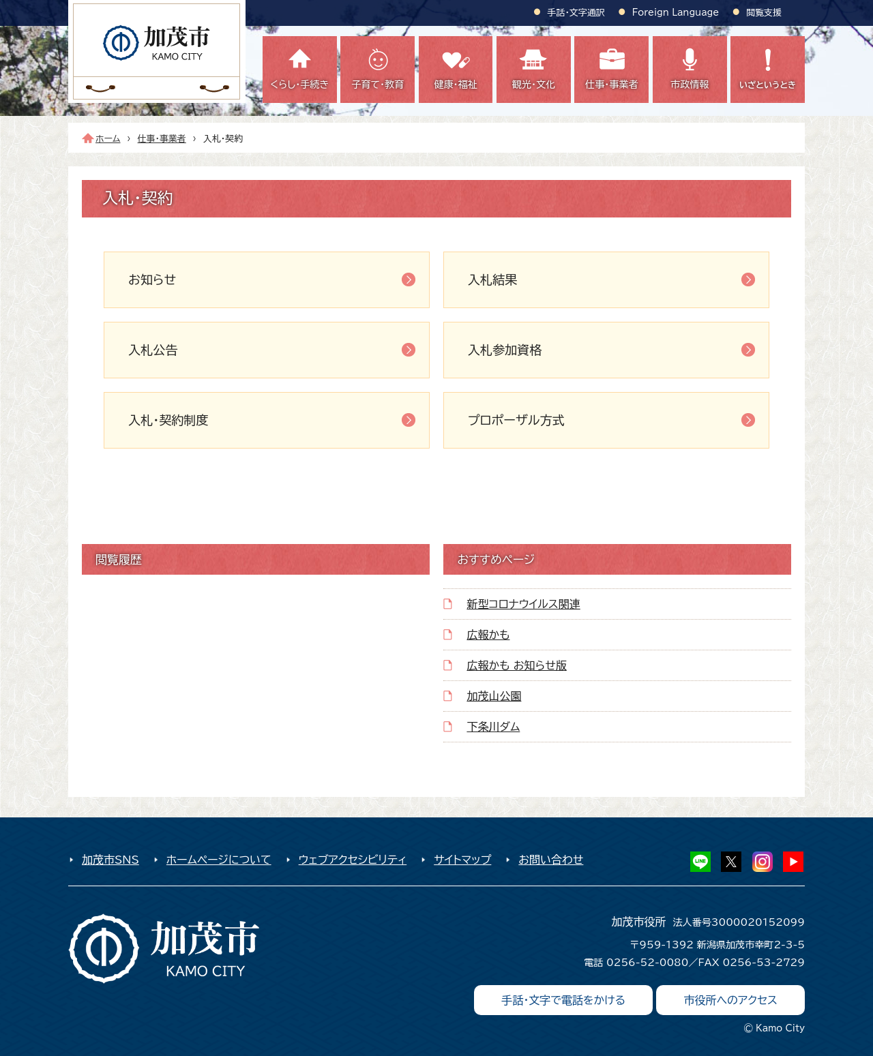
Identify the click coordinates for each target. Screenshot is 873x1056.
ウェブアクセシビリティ (353, 859)
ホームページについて (218, 859)
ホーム (108, 138)
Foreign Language (675, 12)
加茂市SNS (110, 859)
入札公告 (152, 350)
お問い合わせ (550, 859)
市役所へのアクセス (730, 1000)
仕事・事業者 (162, 138)
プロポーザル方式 (516, 420)
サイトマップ (462, 859)
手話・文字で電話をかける (563, 1000)
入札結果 (492, 279)
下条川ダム (493, 726)
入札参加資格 (505, 350)
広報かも (488, 634)
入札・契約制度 (168, 420)
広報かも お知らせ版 (516, 665)
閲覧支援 (764, 12)
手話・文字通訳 (576, 12)
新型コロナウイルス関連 (523, 604)
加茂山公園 (494, 696)
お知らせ (152, 279)
